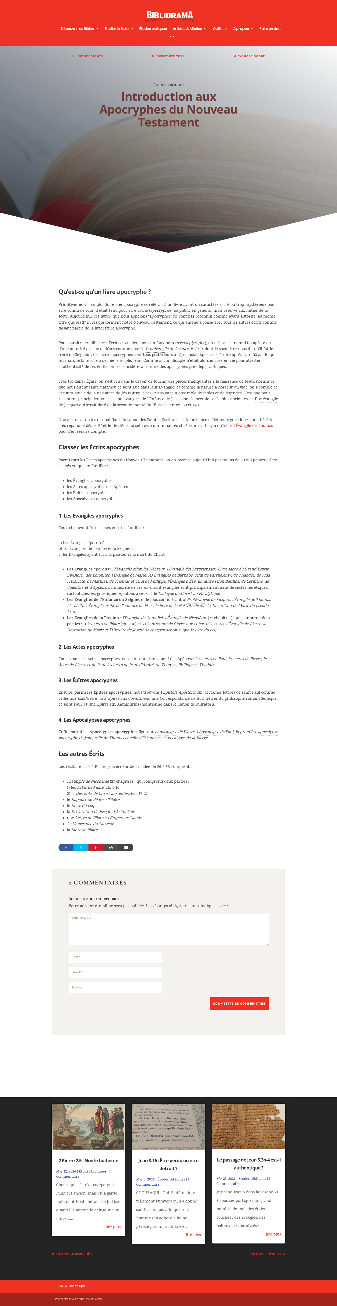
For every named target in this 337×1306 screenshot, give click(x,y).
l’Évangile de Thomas (253, 426)
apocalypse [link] (268, 732)
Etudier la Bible (116, 29)
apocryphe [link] (132, 291)
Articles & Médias (187, 29)
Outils (217, 29)
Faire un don (270, 29)
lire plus (113, 1227)
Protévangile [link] (157, 349)
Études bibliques (153, 29)
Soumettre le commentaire (239, 1004)
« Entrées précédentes (72, 1254)
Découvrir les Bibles (77, 29)
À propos (241, 29)
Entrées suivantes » (267, 1254)
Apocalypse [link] (167, 732)
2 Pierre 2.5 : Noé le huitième (88, 1160)
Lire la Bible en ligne (71, 1286)
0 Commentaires (88, 56)
